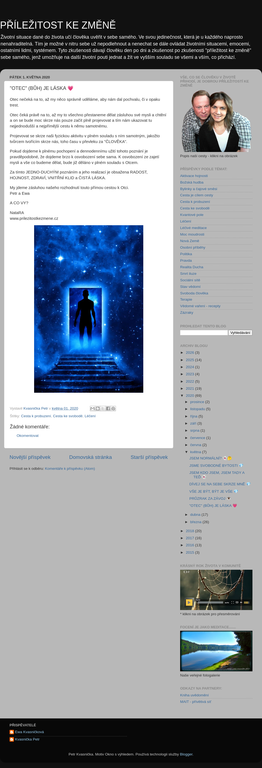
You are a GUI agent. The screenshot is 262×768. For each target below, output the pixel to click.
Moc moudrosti (192, 234)
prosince (197, 402)
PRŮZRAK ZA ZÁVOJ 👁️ (210, 498)
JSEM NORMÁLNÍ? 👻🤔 (210, 458)
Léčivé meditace (193, 228)
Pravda (186, 260)
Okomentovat (27, 436)
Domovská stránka (90, 457)
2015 (190, 552)
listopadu (198, 409)
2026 (190, 353)
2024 (190, 367)
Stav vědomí (190, 287)
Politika (186, 254)
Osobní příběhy (192, 247)
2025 (190, 360)
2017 (190, 538)
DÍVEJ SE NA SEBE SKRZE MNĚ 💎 (220, 484)
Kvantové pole (192, 215)
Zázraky (186, 312)
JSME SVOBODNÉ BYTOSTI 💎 (216, 466)
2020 (190, 396)
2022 (190, 381)
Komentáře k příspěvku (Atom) (70, 469)
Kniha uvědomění (194, 695)
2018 (190, 531)
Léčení (90, 416)
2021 (190, 388)
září (193, 423)
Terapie (186, 299)
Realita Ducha (191, 267)
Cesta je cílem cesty (196, 195)
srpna (195, 430)
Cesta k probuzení (36, 416)
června (196, 445)
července (198, 438)
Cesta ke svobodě (67, 416)
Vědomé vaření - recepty (200, 306)
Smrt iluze (188, 274)
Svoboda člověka (194, 293)
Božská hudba (192, 182)
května (196, 452)
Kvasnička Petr (27, 739)
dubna (195, 515)
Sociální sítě (190, 280)
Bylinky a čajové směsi (198, 189)
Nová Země (189, 241)
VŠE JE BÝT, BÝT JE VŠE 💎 (214, 491)
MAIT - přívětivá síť (195, 702)
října (194, 416)
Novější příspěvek (30, 457)
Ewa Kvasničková (29, 732)
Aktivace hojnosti (194, 176)
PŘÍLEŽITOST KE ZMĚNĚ (58, 25)
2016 (190, 545)
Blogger (186, 754)
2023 (190, 374)
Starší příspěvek (149, 457)
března (196, 522)
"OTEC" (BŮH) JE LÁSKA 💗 (213, 506)
